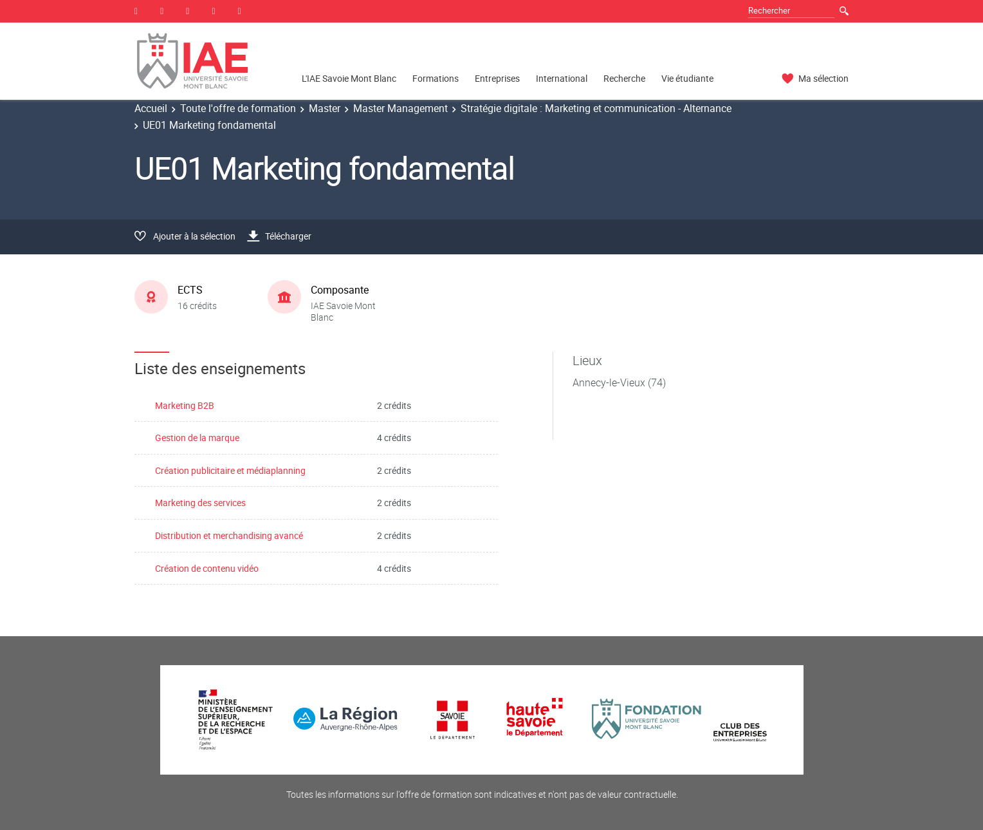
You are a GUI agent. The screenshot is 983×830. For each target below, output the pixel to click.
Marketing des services (200, 502)
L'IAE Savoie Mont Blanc (349, 78)
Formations (435, 78)
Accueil (150, 108)
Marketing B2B (184, 405)
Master (324, 108)
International (561, 78)
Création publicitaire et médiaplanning (230, 470)
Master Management (400, 108)
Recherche (624, 78)
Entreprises (497, 78)
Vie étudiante (687, 78)
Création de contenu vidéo (207, 568)
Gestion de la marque (197, 437)
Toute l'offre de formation (238, 108)
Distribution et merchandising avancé (229, 535)
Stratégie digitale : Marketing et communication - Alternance (596, 108)
